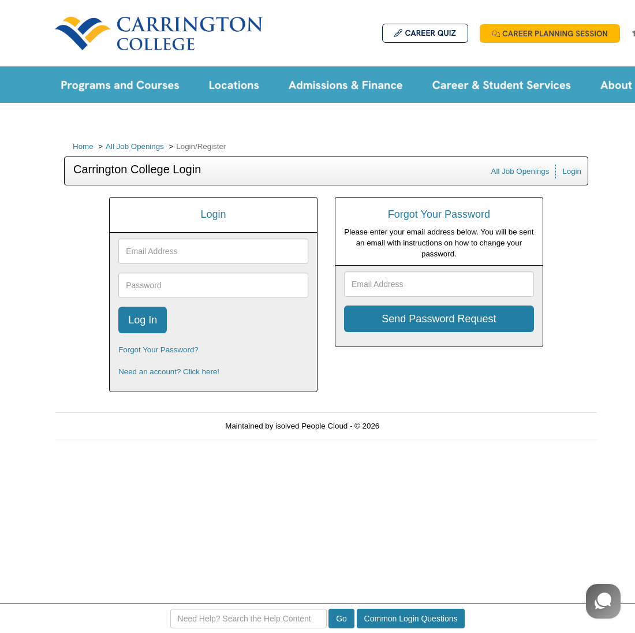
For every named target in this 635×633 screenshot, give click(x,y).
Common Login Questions (411, 618)
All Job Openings (135, 146)
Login (571, 171)
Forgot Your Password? (158, 349)
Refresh (413, 426)
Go (341, 618)
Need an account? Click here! (168, 371)
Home (83, 146)
